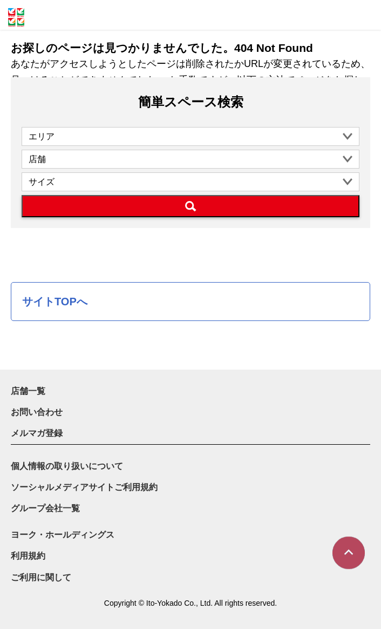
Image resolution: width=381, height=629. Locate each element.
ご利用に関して (41, 577)
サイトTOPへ (54, 301)
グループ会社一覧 (45, 508)
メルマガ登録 (37, 433)
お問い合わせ (37, 412)
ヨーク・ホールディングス (62, 534)
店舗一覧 (28, 391)
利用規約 (28, 555)
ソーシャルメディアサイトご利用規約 (84, 487)
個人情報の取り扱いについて (67, 466)
